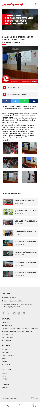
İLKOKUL (4, 376)
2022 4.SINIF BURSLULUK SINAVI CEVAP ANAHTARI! (17, 331)
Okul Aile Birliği (6, 340)
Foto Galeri (5, 349)
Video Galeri (5, 352)
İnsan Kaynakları (7, 334)
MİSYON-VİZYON (7, 325)
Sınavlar (4, 361)
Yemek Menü (6, 364)
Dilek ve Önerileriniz (8, 337)
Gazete (4, 358)
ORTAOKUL (5, 379)
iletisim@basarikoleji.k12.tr (13, 301)
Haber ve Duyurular (8, 355)
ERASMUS (5, 388)
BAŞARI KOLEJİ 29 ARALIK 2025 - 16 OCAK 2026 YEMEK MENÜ (20, 328)
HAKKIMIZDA (5, 322)
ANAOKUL (4, 373)
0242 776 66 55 (10, 297)
